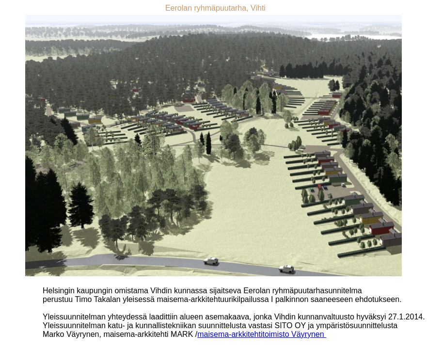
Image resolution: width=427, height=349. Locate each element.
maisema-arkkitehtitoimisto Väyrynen (261, 334)
